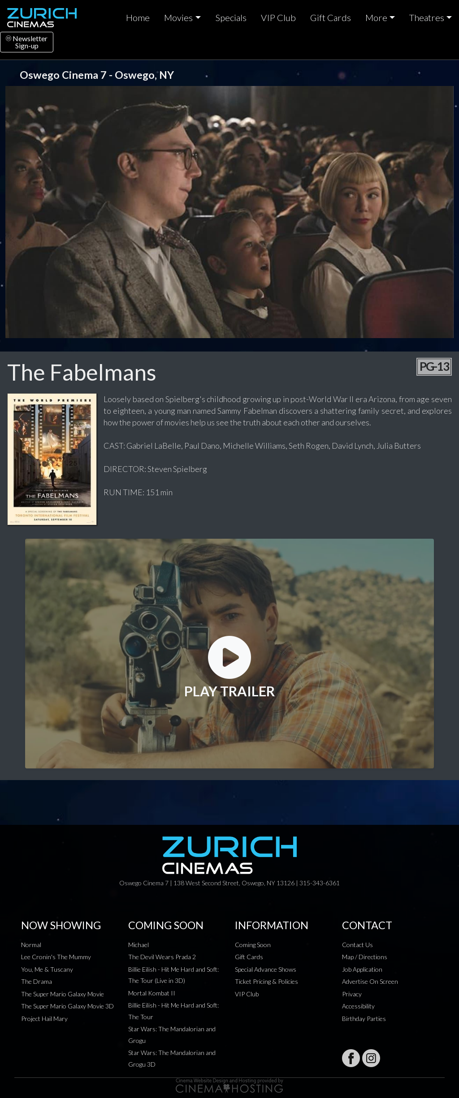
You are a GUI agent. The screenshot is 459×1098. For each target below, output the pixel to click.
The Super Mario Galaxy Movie (62, 994)
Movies (178, 17)
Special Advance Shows (265, 969)
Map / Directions (364, 957)
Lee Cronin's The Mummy (56, 957)
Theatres (426, 17)
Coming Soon (253, 944)
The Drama (36, 981)
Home (138, 17)
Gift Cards (330, 17)
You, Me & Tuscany (47, 969)
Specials (231, 17)
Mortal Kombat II (151, 993)
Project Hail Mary (44, 1018)
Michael (138, 944)
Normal (31, 944)
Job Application (362, 969)
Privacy (352, 994)
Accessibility (358, 1006)
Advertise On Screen (370, 981)
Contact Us (357, 944)
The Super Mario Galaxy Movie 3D (67, 1006)
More (376, 17)
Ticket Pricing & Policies (266, 981)
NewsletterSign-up (27, 42)
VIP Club (278, 17)
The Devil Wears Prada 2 (162, 957)
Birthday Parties (364, 1018)
